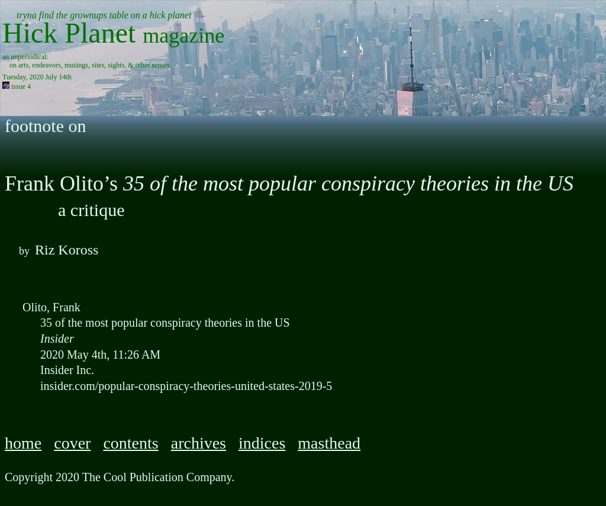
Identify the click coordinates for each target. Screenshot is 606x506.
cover (72, 443)
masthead (329, 443)
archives (198, 443)
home (23, 443)
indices (261, 443)
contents (130, 443)
